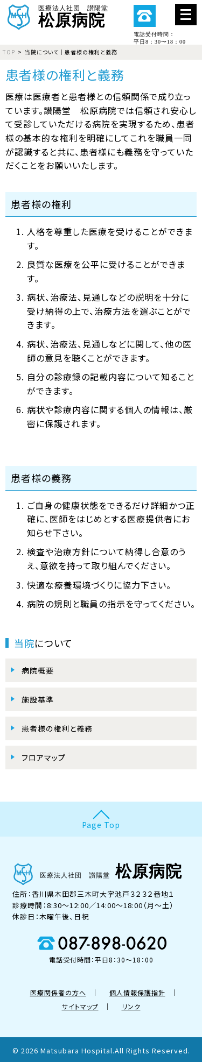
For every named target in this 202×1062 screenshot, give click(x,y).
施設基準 (38, 699)
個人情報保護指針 (137, 992)
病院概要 (38, 670)
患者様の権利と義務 (57, 728)
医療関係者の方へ (58, 992)
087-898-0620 (144, 16)
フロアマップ (44, 757)
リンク (131, 1006)
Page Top (101, 824)
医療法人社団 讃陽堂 (101, 15)
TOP (9, 52)
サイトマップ (80, 1006)
